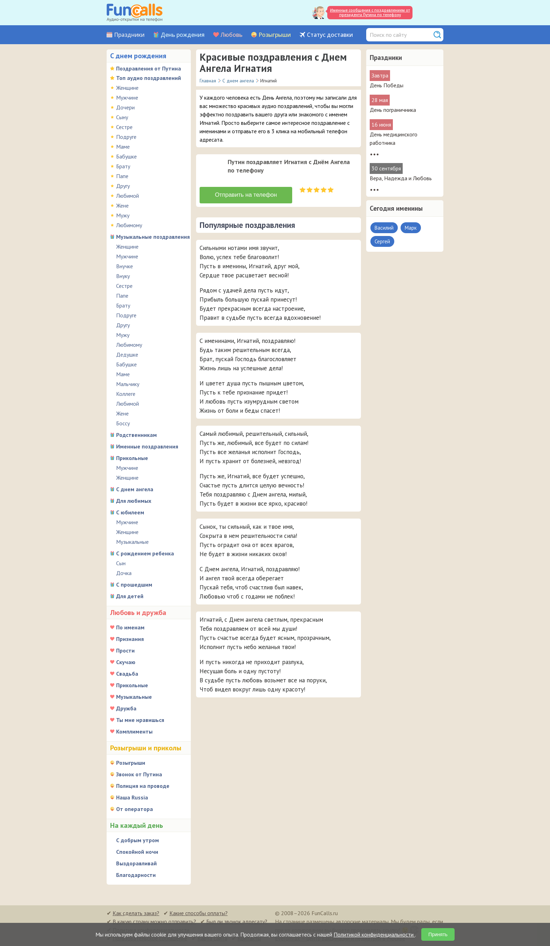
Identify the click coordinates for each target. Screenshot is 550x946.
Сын (121, 563)
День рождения (182, 35)
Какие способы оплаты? (198, 913)
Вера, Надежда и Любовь (401, 178)
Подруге (126, 136)
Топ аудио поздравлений (148, 77)
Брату (123, 166)
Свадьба (127, 673)
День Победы (386, 85)
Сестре (124, 126)
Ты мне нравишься (140, 719)
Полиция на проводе (142, 785)
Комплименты (134, 731)
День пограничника (393, 109)
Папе (122, 176)
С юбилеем (130, 512)
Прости (125, 650)
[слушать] (211, 169)
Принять (438, 934)
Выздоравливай (136, 863)
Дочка (124, 572)
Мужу (122, 215)
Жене (122, 205)
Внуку (123, 275)
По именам (130, 627)
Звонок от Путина (139, 774)
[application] (211, 170)
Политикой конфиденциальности (374, 934)
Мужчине (127, 97)
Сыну (122, 117)
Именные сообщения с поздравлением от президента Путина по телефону (370, 12)
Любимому (129, 225)
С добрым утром (137, 840)
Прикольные (132, 457)
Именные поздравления (147, 446)
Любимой (127, 195)
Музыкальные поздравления (153, 236)
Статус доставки (330, 35)
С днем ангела (134, 489)
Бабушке (126, 156)
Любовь (231, 35)
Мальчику (127, 383)
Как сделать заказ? (136, 913)
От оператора (134, 808)
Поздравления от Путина (148, 68)
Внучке (124, 266)
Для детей (129, 596)
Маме (123, 146)
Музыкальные (132, 541)
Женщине (127, 87)
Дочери (125, 107)
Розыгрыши (275, 35)
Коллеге (125, 393)
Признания (130, 638)
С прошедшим (134, 584)
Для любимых (133, 500)
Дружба (126, 708)
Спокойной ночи (137, 851)
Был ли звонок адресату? (236, 921)
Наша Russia (132, 797)
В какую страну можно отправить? (154, 921)
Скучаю (125, 661)
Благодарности (136, 874)
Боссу (123, 423)
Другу (123, 185)
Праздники (129, 35)
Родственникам (136, 434)
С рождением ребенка (145, 553)
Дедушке (127, 354)
